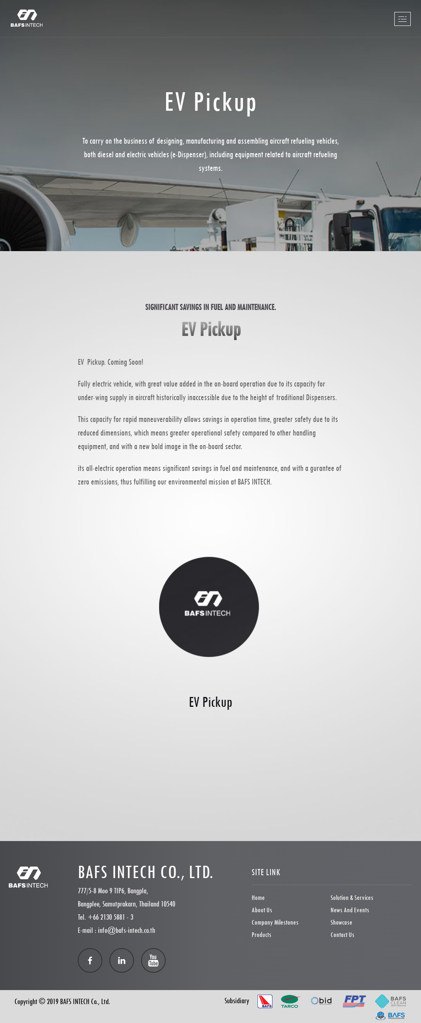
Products (261, 935)
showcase (341, 922)
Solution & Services (352, 898)
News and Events (350, 910)
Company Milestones (275, 922)
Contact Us (342, 935)
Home (258, 898)
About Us (262, 910)
